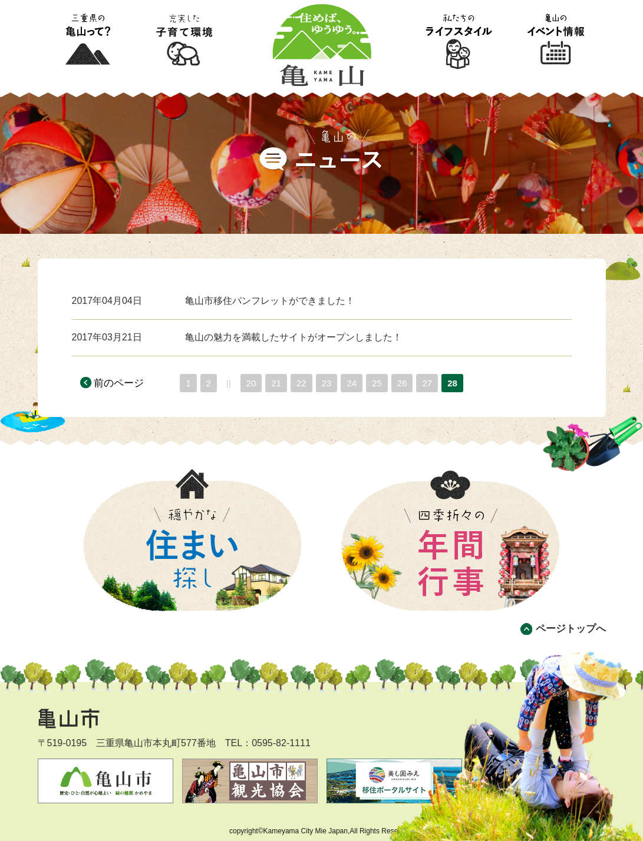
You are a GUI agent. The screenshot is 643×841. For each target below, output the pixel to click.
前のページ (119, 383)
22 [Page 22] (301, 383)
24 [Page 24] (352, 383)
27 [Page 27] (427, 383)
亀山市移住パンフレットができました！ (270, 301)
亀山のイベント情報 (556, 40)
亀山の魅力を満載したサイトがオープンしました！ (293, 337)
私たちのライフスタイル (458, 40)
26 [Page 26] (402, 383)
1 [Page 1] (188, 383)
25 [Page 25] (377, 383)
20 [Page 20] (251, 383)
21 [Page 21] (276, 383)
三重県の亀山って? (87, 40)
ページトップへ (571, 628)
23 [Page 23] (327, 383)
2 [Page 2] (208, 383)
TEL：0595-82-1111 (268, 743)
